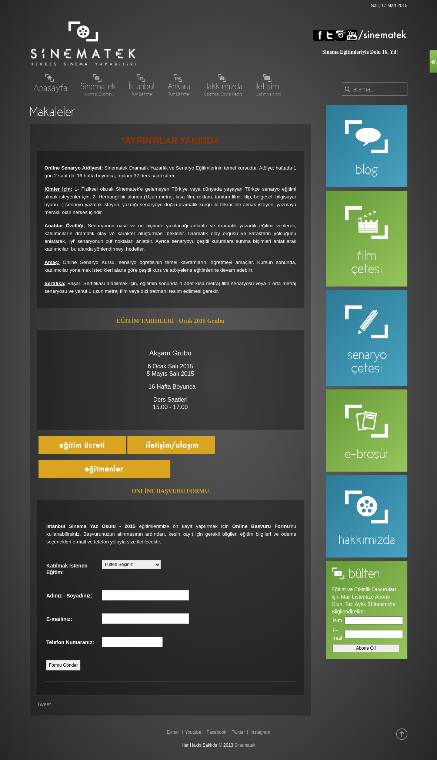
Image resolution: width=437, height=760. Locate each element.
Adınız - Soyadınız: (69, 596)
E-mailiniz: (59, 619)
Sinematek (245, 745)
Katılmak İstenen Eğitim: (66, 569)
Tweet (44, 704)
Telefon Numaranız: (70, 642)
